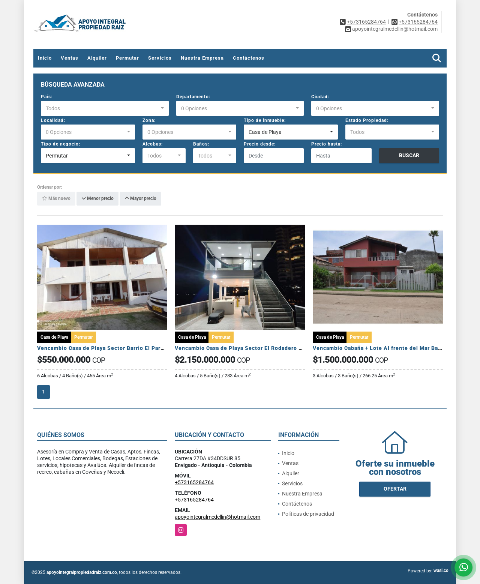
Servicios (160, 58)
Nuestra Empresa (202, 58)
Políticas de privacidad (308, 514)
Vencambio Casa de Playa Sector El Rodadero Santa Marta (253, 348)
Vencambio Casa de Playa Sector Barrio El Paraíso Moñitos (116, 348)
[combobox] (105, 108)
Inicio (45, 58)
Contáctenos (248, 58)
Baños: (201, 144)
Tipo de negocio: (60, 144)
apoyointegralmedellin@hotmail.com (217, 517)
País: (46, 96)
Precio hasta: (326, 144)
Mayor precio (140, 198)
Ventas (69, 58)
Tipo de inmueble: (265, 120)
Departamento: (193, 96)
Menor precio (97, 198)
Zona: (149, 120)
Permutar (127, 58)
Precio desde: (260, 144)
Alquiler (97, 58)
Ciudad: (320, 96)
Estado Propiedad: (366, 120)
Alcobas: (152, 144)
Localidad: (53, 120)
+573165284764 (366, 22)
